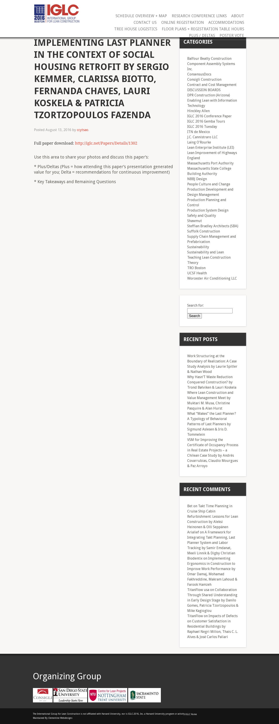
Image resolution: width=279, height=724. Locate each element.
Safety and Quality (201, 215)
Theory (192, 263)
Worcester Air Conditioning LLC (212, 278)
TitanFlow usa (198, 590)
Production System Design (207, 210)
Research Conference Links (199, 16)
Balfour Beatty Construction (209, 58)
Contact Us (145, 22)
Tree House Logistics (135, 29)
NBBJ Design (197, 179)
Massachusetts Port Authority (210, 163)
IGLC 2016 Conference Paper (209, 116)
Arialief (193, 532)
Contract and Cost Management (211, 85)
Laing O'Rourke (199, 142)
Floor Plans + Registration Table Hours (203, 29)
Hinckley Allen (198, 111)
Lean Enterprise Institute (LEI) (210, 147)
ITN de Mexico (198, 132)
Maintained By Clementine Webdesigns (52, 718)
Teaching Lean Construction (209, 257)
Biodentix (194, 558)
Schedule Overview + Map (141, 16)
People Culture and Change (208, 184)
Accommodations (226, 22)
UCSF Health (197, 273)
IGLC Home (191, 714)
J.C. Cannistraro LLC (202, 137)
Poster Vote (231, 36)
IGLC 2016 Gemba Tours (206, 121)
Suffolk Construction (203, 231)
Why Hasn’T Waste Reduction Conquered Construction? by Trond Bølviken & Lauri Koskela (211, 382)
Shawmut (194, 221)
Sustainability (198, 247)
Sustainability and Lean (205, 252)
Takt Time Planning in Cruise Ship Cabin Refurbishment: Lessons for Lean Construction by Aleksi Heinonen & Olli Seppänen (212, 516)
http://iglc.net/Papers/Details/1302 (106, 143)
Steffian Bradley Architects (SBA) (212, 226)
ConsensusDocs (199, 74)
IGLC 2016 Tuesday (202, 127)
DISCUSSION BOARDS (204, 90)
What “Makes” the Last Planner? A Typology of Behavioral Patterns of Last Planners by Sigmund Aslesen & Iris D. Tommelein (211, 424)
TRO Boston (196, 268)
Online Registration (182, 22)
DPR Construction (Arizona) (208, 95)
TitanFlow (195, 616)
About (237, 16)
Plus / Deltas (202, 36)
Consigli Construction (204, 79)
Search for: (195, 305)
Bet (189, 506)
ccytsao (82, 130)
